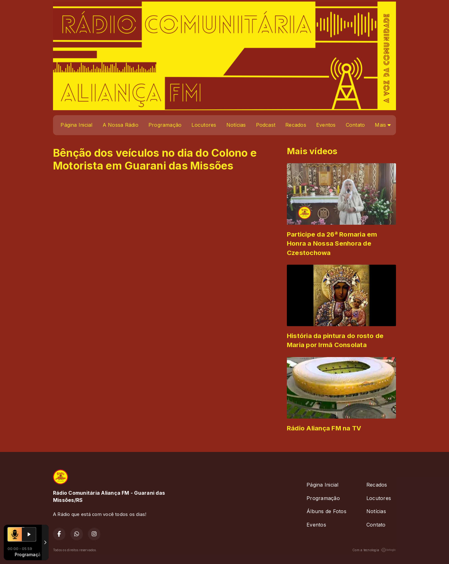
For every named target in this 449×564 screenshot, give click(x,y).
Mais (383, 125)
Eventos (326, 125)
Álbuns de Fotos (326, 511)
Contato (355, 125)
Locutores (203, 125)
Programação (165, 125)
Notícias (236, 125)
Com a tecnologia (374, 550)
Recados (295, 125)
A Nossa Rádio (120, 125)
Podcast (266, 125)
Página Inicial (76, 125)
